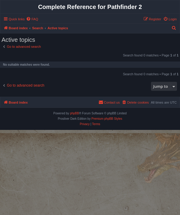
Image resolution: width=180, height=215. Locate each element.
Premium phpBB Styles (106, 118)
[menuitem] (32, 19)
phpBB (74, 113)
